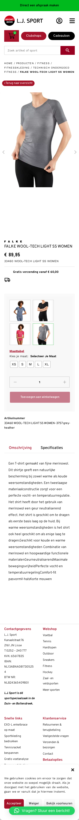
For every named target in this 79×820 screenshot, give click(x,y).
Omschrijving (20, 448)
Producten (25, 63)
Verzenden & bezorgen (51, 745)
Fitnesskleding (16, 67)
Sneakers (49, 660)
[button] (73, 770)
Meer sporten (51, 690)
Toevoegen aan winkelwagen (39, 397)
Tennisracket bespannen (12, 750)
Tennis (47, 641)
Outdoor (48, 654)
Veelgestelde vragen (56, 736)
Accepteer (14, 804)
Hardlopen (49, 647)
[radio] (13, 364)
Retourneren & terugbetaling (52, 727)
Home (8, 63)
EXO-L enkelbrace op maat (15, 727)
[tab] (20, 448)
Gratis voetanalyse (16, 759)
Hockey (47, 672)
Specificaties (52, 448)
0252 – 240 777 (16, 651)
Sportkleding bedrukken (12, 738)
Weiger (34, 804)
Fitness (43, 63)
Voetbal (48, 635)
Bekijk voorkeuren (59, 804)
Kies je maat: (32, 356)
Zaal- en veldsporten (50, 681)
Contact (48, 754)
